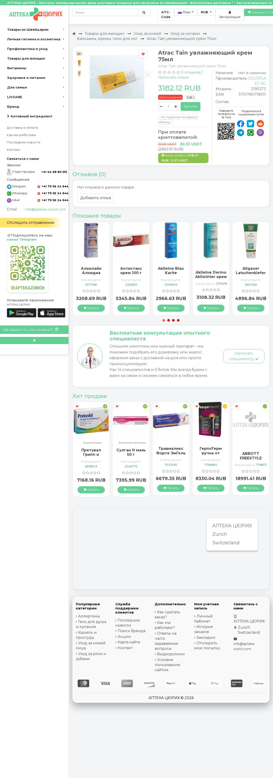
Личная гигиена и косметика (33, 39)
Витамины (16, 68)
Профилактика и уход (27, 49)
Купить (190, 106)
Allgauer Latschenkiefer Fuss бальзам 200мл (251, 275)
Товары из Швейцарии (27, 30)
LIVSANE (14, 97)
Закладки (205, 637)
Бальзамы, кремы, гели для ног (107, 38)
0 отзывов (190, 72)
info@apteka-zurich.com (45, 209)
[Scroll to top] (34, 340)
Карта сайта (129, 642)
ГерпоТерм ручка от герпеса (211, 452)
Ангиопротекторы (132, 442)
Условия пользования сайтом (167, 665)
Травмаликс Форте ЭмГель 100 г (171, 452)
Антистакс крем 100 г (131, 270)
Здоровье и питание (26, 78)
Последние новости (23, 142)
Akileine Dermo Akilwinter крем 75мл (211, 276)
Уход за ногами (185, 33)
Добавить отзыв (95, 198)
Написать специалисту (244, 356)
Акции (124, 636)
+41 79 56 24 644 (53, 186)
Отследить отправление (30, 222)
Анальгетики (92, 442)
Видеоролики (171, 654)
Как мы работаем (21, 135)
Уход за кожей (147, 33)
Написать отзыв (173, 77)
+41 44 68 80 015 (54, 172)
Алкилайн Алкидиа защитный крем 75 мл (91, 275)
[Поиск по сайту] (144, 12)
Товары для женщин (26, 58)
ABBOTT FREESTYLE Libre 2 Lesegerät (251, 460)
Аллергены (89, 616)
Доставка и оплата (22, 127)
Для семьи (17, 87)
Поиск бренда (131, 631)
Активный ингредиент (30, 116)
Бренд (13, 107)
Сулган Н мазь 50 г (131, 452)
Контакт (13, 149)
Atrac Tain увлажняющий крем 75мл (181, 38)
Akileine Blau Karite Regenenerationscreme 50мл (178, 275)
